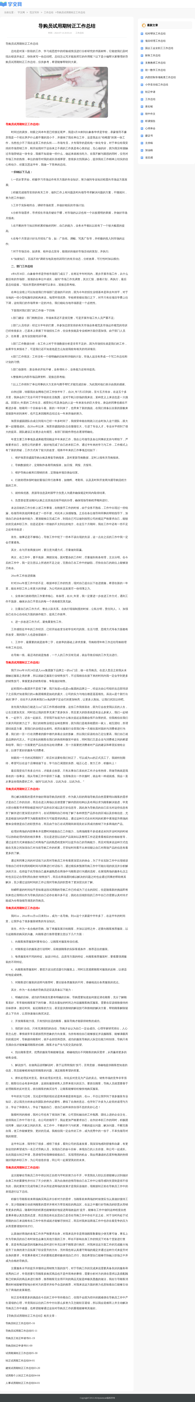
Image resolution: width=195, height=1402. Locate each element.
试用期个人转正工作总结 (20, 1375)
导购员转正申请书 (16, 1345)
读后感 (149, 157)
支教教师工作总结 (155, 62)
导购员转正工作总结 (17, 1323)
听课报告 (150, 121)
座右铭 (149, 106)
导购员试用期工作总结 (18, 1330)
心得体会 (150, 128)
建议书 (149, 135)
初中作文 (150, 113)
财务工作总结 (152, 55)
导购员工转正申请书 (17, 1338)
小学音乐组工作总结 (156, 84)
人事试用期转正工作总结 (20, 1383)
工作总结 (48, 12)
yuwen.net (103, 1398)
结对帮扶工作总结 (155, 33)
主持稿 (149, 143)
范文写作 (34, 12)
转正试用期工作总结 (17, 1360)
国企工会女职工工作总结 (159, 48)
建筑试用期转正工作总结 (20, 1368)
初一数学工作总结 (155, 70)
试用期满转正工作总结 (18, 1353)
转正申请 (150, 92)
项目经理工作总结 (155, 41)
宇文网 (21, 12)
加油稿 (149, 150)
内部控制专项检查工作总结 (160, 77)
